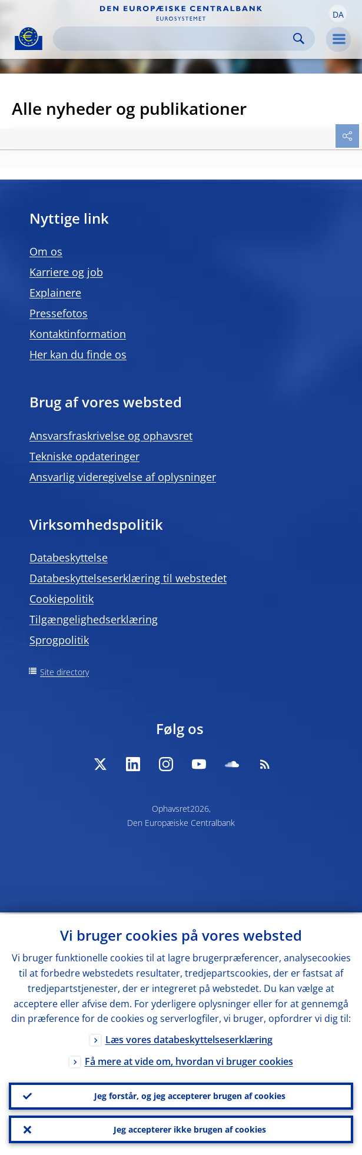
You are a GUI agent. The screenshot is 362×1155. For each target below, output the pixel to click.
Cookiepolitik (61, 599)
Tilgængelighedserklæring (93, 619)
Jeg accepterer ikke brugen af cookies (190, 1128)
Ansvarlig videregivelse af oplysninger (122, 477)
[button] (338, 13)
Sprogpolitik (59, 640)
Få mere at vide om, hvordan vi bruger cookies (189, 1060)
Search (298, 38)
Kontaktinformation (77, 334)
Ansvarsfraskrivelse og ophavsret (110, 436)
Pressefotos (58, 313)
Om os (45, 251)
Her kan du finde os (78, 354)
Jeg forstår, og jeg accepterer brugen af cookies (189, 1094)
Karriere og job (66, 272)
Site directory (64, 672)
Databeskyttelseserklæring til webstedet (128, 578)
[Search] (174, 38)
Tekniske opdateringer (84, 456)
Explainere (55, 293)
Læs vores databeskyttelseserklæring (189, 1038)
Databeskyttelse (68, 557)
